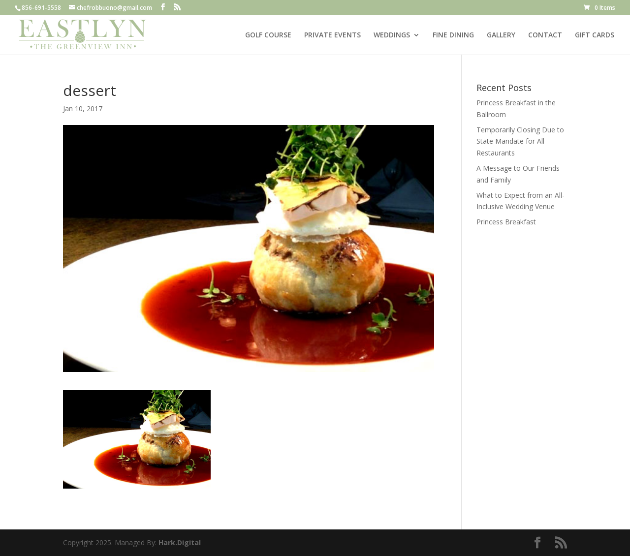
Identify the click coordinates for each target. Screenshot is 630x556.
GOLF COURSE (268, 35)
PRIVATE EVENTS (332, 35)
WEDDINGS (392, 35)
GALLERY (501, 35)
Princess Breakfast (506, 221)
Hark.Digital (179, 542)
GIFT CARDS (594, 35)
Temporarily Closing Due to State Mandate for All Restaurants (520, 141)
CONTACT (545, 35)
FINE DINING (453, 35)
